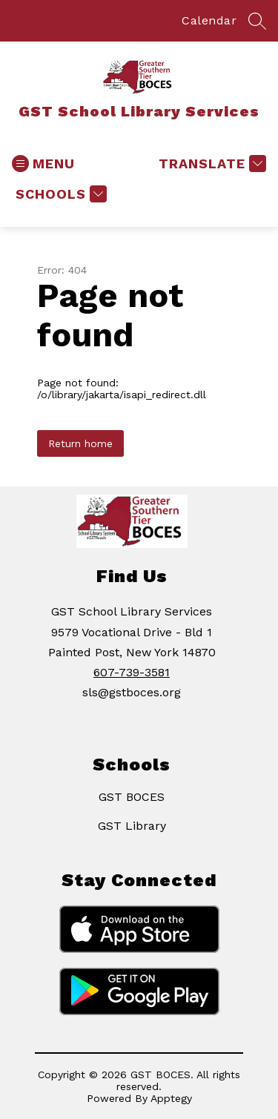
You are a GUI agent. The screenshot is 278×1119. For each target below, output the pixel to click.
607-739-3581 (131, 672)
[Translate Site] (210, 163)
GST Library (132, 826)
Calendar (209, 20)
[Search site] (257, 21)
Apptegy (171, 1098)
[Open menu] (43, 163)
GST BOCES (132, 797)
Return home (80, 443)
